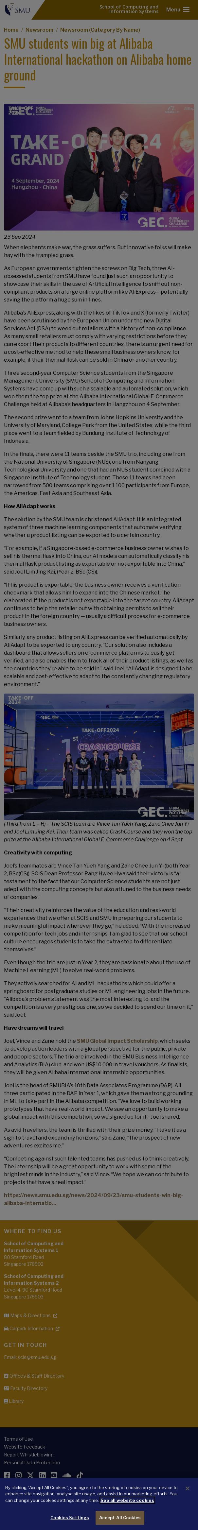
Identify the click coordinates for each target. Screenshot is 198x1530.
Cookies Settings (69, 1517)
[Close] (187, 1488)
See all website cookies (127, 1500)
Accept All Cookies (120, 1517)
